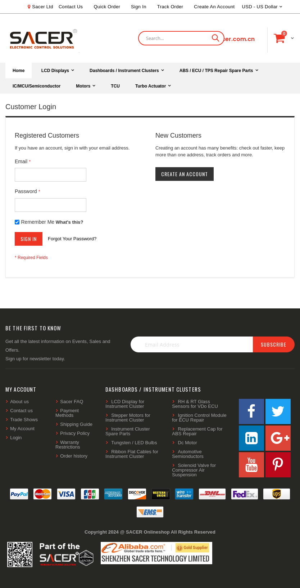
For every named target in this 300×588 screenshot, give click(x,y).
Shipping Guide (76, 424)
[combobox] (181, 38)
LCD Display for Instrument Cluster (124, 404)
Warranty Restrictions (67, 445)
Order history (73, 456)
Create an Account (214, 6)
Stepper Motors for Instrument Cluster (127, 418)
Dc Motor (187, 442)
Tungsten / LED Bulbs (134, 442)
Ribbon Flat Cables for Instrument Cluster (131, 454)
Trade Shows (24, 419)
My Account (22, 428)
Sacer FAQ (71, 401)
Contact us (21, 410)
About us (19, 401)
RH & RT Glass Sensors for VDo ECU (195, 404)
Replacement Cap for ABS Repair (197, 431)
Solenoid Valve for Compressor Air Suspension (194, 470)
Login (16, 437)
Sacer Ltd (42, 6)
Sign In (138, 6)
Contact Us (71, 6)
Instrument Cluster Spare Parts (127, 431)
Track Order (170, 6)
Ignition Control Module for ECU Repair (199, 418)
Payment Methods (67, 413)
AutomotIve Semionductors (188, 454)
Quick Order (107, 6)
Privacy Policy (75, 433)
